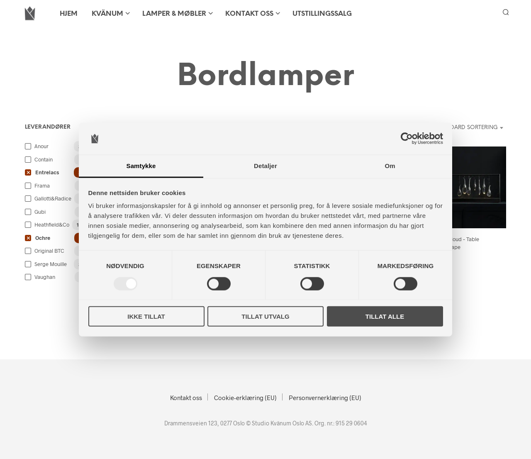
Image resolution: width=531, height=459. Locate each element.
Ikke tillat (146, 316)
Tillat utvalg (265, 316)
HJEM (69, 13)
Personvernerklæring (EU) (325, 397)
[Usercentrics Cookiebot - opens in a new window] (406, 138)
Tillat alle (384, 316)
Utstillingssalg (322, 13)
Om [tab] (390, 165)
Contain (43, 159)
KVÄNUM (107, 13)
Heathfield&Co (51, 224)
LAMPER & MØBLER (174, 13)
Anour (41, 146)
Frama (42, 185)
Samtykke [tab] (141, 165)
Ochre (42, 237)
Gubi (40, 211)
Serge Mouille (50, 264)
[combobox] (462, 128)
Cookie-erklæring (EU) (245, 397)
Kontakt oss (249, 13)
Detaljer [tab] (265, 165)
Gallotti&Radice (52, 198)
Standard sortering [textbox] (467, 127)
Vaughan (44, 276)
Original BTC (49, 250)
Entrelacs (47, 172)
